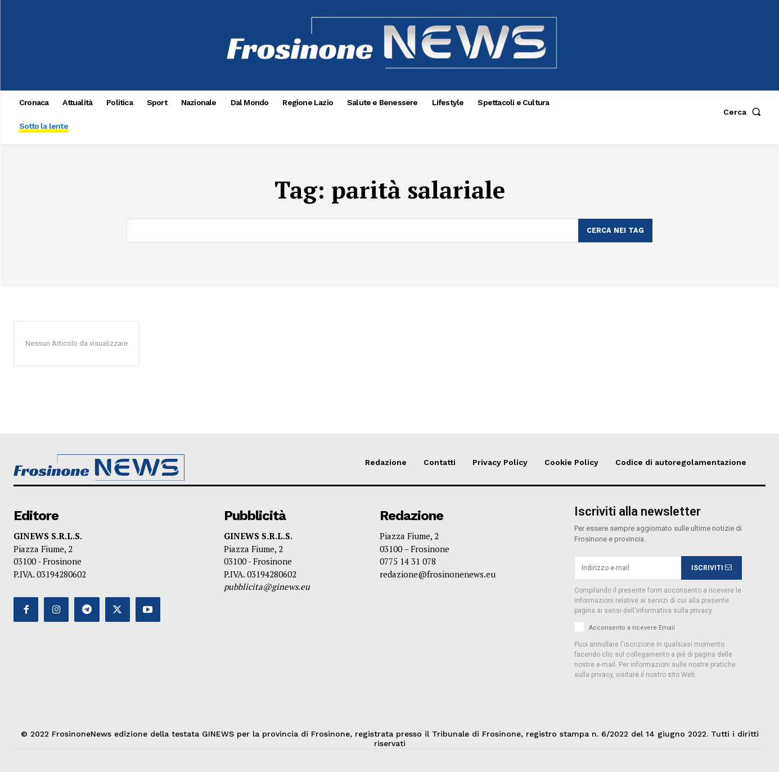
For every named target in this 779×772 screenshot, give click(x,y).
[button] (744, 112)
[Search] (615, 230)
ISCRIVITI (711, 568)
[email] (627, 568)
